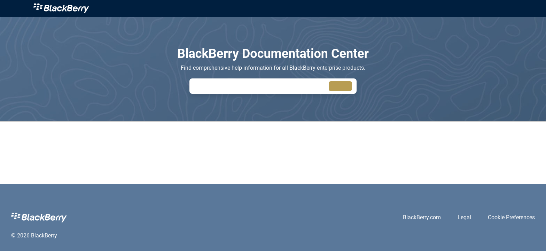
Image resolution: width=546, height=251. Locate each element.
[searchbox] (340, 86)
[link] (61, 8)
